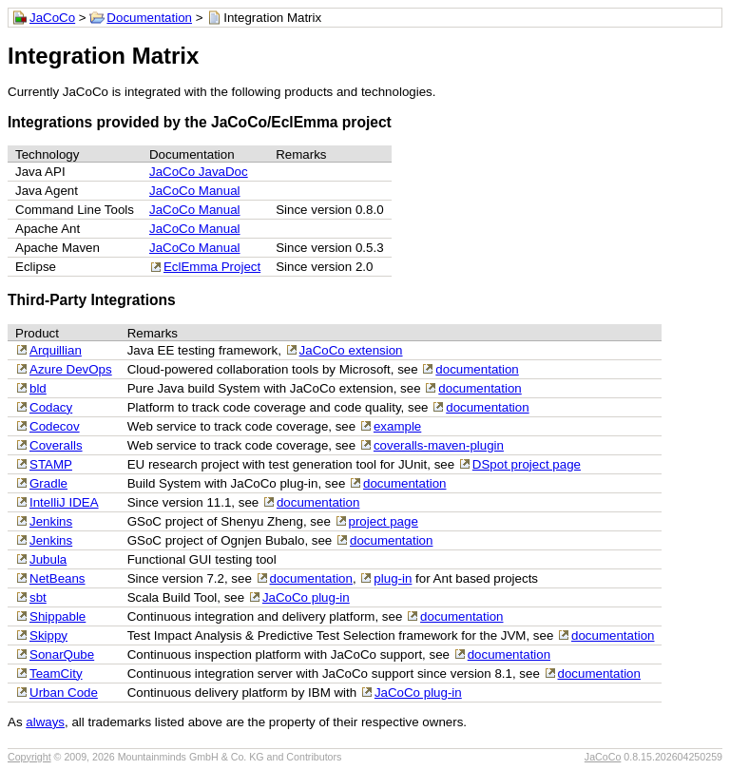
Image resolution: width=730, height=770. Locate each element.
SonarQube (61, 654)
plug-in (393, 578)
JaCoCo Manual (194, 190)
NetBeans (57, 578)
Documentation (149, 17)
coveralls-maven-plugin (439, 445)
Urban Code (63, 692)
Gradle (48, 483)
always (45, 722)
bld (38, 388)
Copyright (29, 756)
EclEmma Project (211, 267)
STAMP (50, 464)
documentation (476, 369)
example (397, 426)
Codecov (54, 426)
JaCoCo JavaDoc (198, 171)
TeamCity (56, 673)
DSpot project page (526, 464)
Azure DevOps (70, 369)
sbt (38, 597)
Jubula (48, 559)
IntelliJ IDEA (64, 502)
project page (383, 521)
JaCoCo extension (351, 350)
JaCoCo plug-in (306, 597)
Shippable (57, 616)
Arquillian (55, 350)
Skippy (48, 635)
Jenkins (50, 521)
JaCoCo (52, 17)
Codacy (50, 407)
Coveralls (56, 445)
